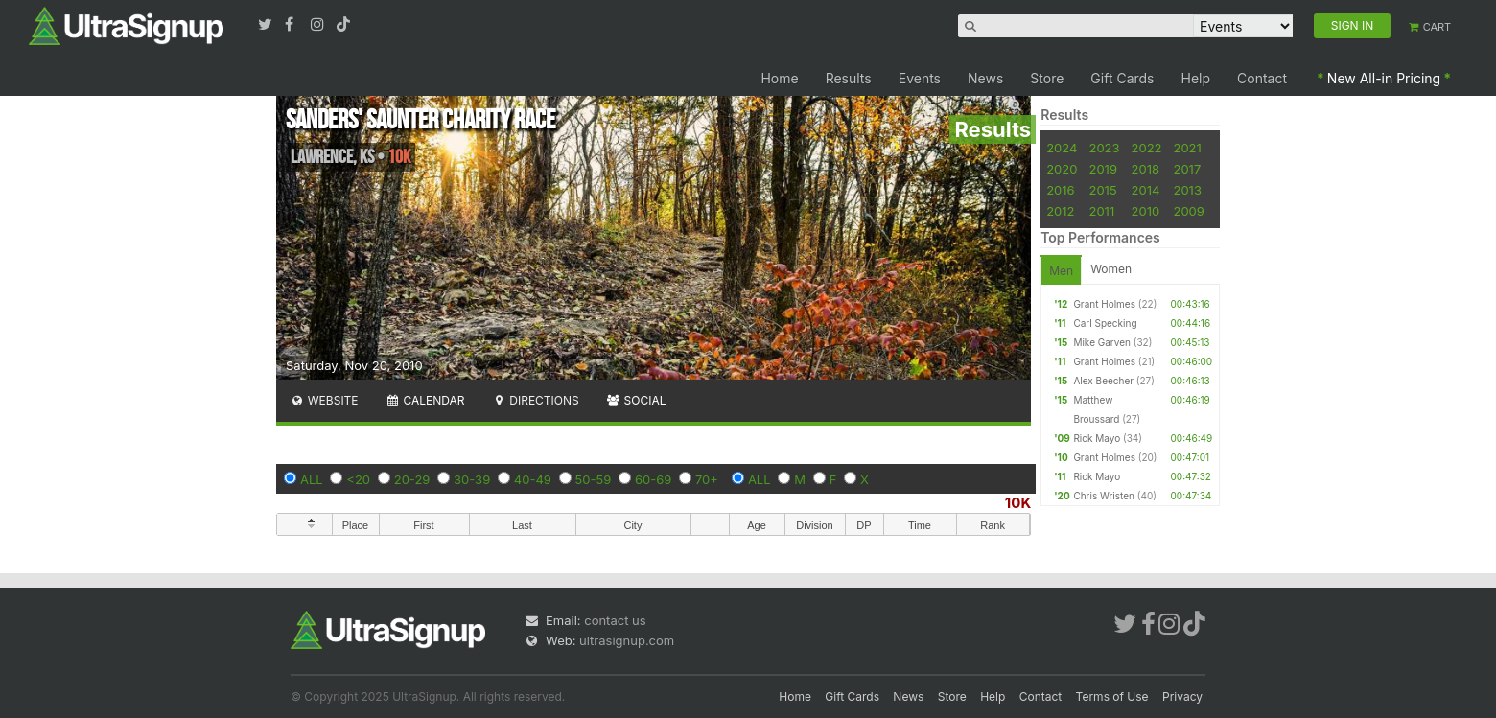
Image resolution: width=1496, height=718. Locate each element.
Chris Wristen (1103, 495)
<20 (358, 479)
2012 (1060, 211)
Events (920, 78)
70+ (706, 479)
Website (324, 400)
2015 (1102, 189)
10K (1018, 503)
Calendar (425, 400)
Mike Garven (1102, 342)
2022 (1147, 147)
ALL (311, 479)
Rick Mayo (1096, 438)
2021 (1187, 147)
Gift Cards (1122, 78)
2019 (1102, 168)
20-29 (412, 479)
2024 (1061, 147)
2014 (1146, 189)
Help (1196, 78)
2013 (1187, 189)
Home (779, 78)
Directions (534, 400)
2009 (1188, 211)
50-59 (593, 479)
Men (1061, 271)
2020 (1061, 168)
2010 (1146, 211)
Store (1047, 78)
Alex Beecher (1103, 380)
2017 (1187, 168)
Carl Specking (1104, 323)
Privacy (1182, 696)
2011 (1101, 211)
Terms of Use (1112, 696)
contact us (614, 620)
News (985, 78)
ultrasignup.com (626, 640)
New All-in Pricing (1383, 78)
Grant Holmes (1104, 304)
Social (636, 400)
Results (849, 78)
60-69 (653, 479)
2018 (1145, 168)
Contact (1262, 78)
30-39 (472, 479)
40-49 (532, 479)
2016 (1060, 189)
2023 (1103, 147)
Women (1111, 269)
